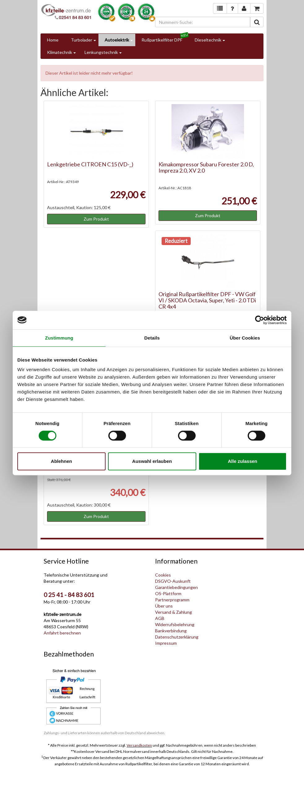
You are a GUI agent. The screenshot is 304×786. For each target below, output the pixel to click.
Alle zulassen (242, 461)
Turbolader (81, 39)
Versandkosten (139, 745)
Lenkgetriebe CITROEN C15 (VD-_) (90, 164)
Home (53, 39)
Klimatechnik (59, 52)
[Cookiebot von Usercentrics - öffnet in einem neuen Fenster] (259, 320)
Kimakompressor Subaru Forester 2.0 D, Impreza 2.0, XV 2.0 (206, 167)
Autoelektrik (117, 39)
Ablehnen (61, 461)
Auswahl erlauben (152, 461)
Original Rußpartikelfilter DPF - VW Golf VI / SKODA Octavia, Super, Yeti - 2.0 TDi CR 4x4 (207, 300)
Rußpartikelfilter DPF (161, 39)
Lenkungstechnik (101, 52)
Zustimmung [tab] (59, 337)
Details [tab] (152, 337)
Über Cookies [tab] (245, 337)
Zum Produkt (96, 219)
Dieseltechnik (208, 39)
